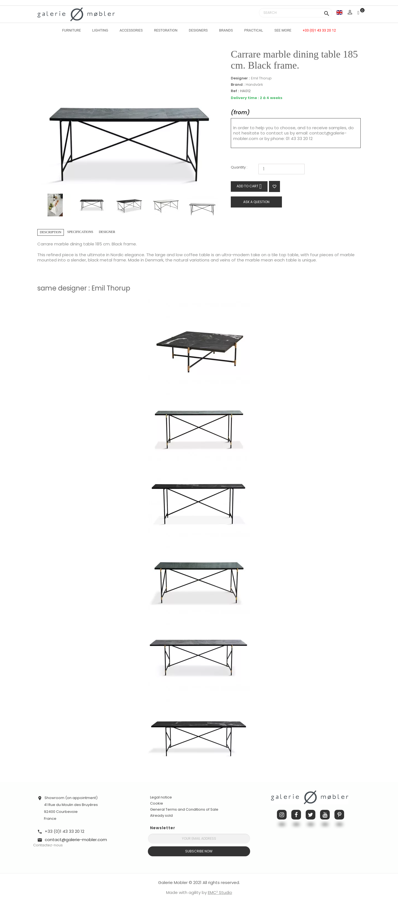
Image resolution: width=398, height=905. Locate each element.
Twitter (310, 815)
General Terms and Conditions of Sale (184, 809)
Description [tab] (50, 232)
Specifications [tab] (80, 232)
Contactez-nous (48, 845)
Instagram (282, 815)
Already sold (161, 815)
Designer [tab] (107, 232)
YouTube (325, 815)
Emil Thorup (261, 78)
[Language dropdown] (339, 12)
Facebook (296, 815)
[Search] (295, 12)
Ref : (235, 91)
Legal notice (161, 797)
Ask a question (256, 201)
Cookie (156, 803)
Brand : (237, 85)
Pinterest (339, 815)
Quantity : (239, 167)
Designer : (240, 78)
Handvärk (254, 84)
